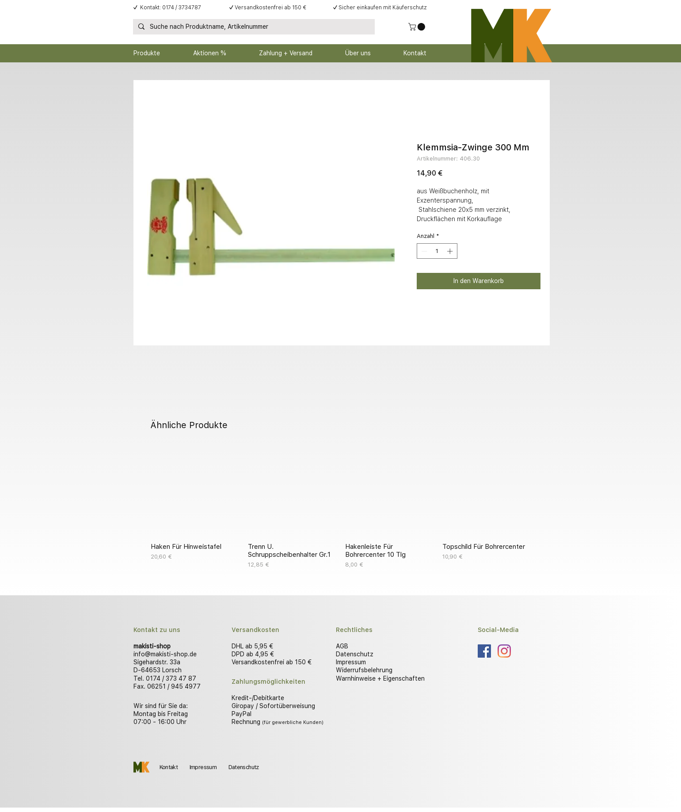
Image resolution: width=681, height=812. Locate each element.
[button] (417, 27)
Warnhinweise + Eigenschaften (380, 678)
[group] (341, 508)
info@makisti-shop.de (165, 654)
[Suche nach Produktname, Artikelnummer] (253, 27)
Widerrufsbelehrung (364, 670)
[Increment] (450, 251)
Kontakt (169, 767)
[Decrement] (423, 251)
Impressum (351, 662)
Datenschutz (354, 654)
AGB (342, 646)
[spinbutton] (436, 251)
